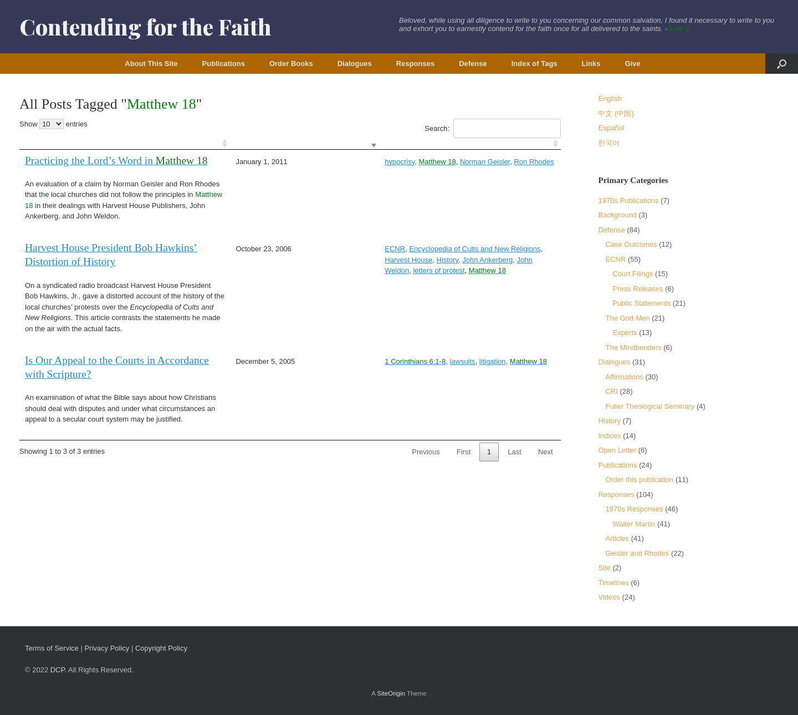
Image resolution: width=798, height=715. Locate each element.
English (610, 98)
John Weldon (353, 260)
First (463, 452)
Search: (492, 128)
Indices (609, 436)
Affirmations (624, 377)
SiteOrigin (391, 693)
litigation (403, 361)
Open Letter (617, 450)
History (517, 249)
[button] (781, 63)
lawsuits (372, 361)
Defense (473, 63)
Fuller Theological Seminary (649, 406)
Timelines (613, 583)
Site (604, 568)
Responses (415, 63)
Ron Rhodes (444, 162)
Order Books (291, 63)
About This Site (151, 63)
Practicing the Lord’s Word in (116, 160)
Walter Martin (633, 524)
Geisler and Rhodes (637, 553)
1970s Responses (634, 509)
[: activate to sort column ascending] (127, 144)
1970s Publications (628, 200)
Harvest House (479, 249)
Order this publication (639, 479)
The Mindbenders (633, 347)
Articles (617, 538)
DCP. (58, 670)
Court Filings (632, 274)
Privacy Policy (106, 648)
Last (514, 452)
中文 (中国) (615, 113)
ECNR (305, 249)
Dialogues (354, 63)
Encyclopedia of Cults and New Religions (385, 249)
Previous (426, 452)
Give (633, 63)
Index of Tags (534, 63)
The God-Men (627, 318)
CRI (611, 391)
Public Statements (641, 303)
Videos (609, 597)
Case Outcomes (631, 244)
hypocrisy (310, 162)
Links (591, 63)
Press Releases (637, 289)
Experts (624, 332)
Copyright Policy (161, 648)
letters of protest (404, 260)
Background (617, 215)
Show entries (53, 124)
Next (545, 452)
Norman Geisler (395, 162)
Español (611, 128)
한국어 (609, 143)
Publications (223, 63)
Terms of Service (52, 648)
